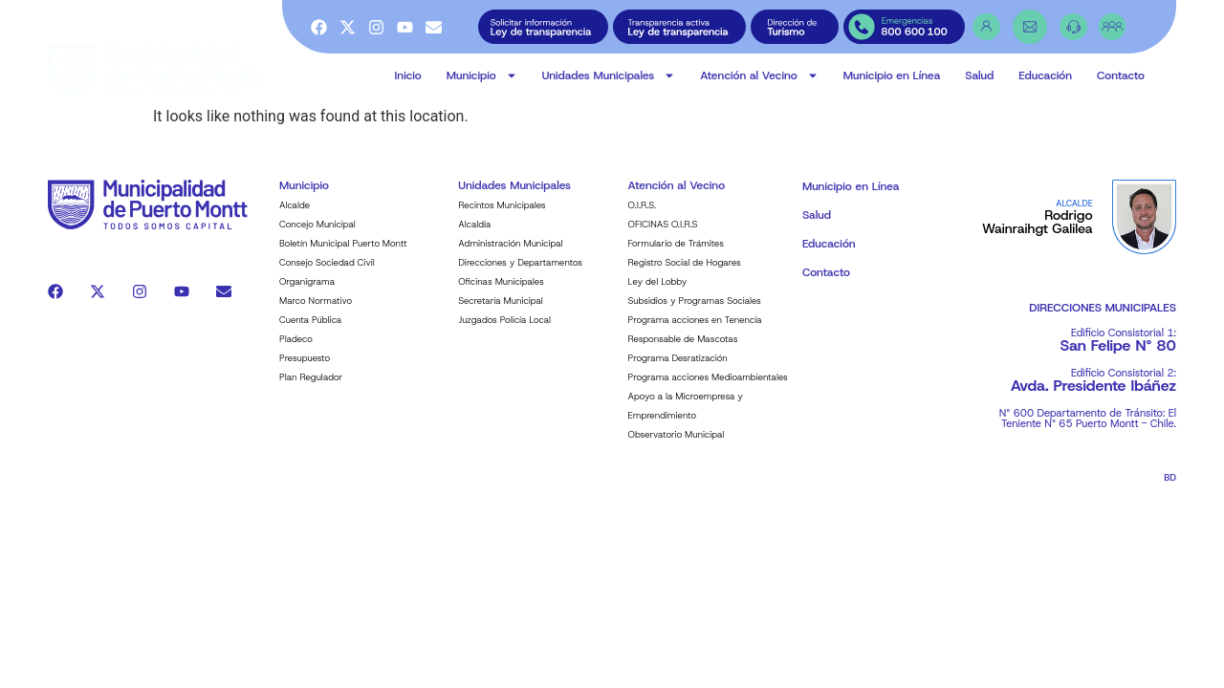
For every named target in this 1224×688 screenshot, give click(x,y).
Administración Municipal (510, 255)
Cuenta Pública (310, 332)
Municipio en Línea (892, 75)
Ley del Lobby (658, 294)
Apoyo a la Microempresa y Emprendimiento (685, 418)
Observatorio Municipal (676, 447)
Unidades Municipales (609, 75)
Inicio (408, 75)
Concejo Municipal (317, 236)
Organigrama (307, 294)
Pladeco (296, 351)
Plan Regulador (310, 389)
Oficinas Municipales (500, 294)
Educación (1045, 75)
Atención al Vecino (759, 75)
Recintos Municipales (501, 217)
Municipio (482, 75)
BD (1170, 490)
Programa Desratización (678, 370)
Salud (979, 75)
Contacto (1121, 75)
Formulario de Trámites (676, 255)
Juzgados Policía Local (504, 332)
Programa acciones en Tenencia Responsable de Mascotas (695, 341)
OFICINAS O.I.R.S (663, 236)
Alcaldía (474, 236)
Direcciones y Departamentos (520, 275)
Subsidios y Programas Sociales (694, 313)
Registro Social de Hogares (684, 275)
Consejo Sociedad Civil (327, 275)
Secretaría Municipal (500, 313)
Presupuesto (304, 370)
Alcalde (294, 217)
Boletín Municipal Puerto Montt (343, 255)
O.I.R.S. (642, 217)
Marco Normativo (315, 313)
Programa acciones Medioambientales (708, 389)
